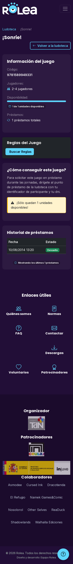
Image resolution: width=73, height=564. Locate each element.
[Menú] (65, 9)
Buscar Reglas (20, 152)
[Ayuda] (63, 554)
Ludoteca (9, 29)
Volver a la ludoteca (50, 46)
